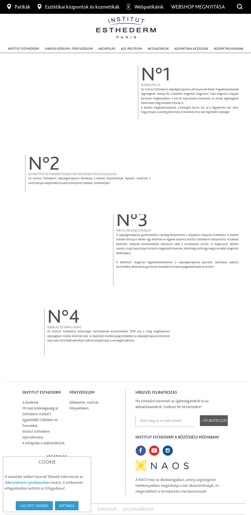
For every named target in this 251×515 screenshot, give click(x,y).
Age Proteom (131, 49)
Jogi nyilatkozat (138, 509)
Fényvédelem (79, 408)
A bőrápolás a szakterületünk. (44, 443)
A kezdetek (30, 402)
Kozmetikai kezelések (191, 49)
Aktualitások (158, 49)
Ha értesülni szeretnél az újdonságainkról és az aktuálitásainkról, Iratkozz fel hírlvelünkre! (172, 404)
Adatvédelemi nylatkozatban (27, 482)
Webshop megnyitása (198, 7)
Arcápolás (106, 49)
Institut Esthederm (23, 49)
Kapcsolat (107, 509)
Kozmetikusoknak (229, 49)
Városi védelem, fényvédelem (69, 49)
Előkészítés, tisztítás (83, 402)
